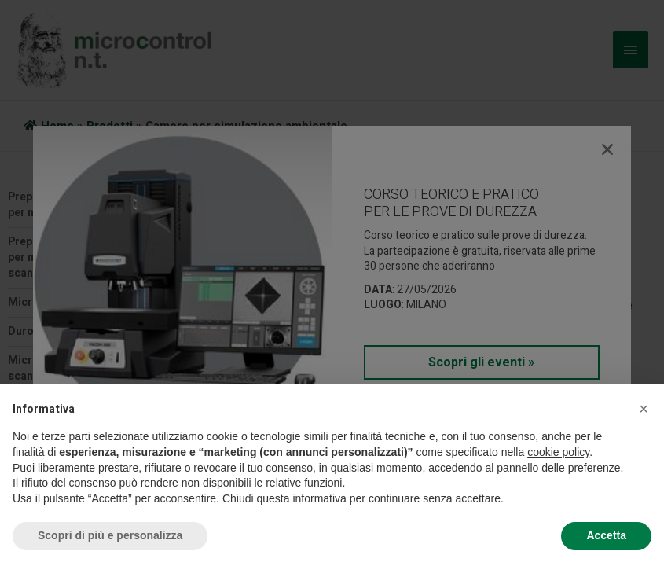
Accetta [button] (606, 535)
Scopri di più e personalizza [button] (110, 535)
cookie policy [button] (558, 452)
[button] (643, 408)
